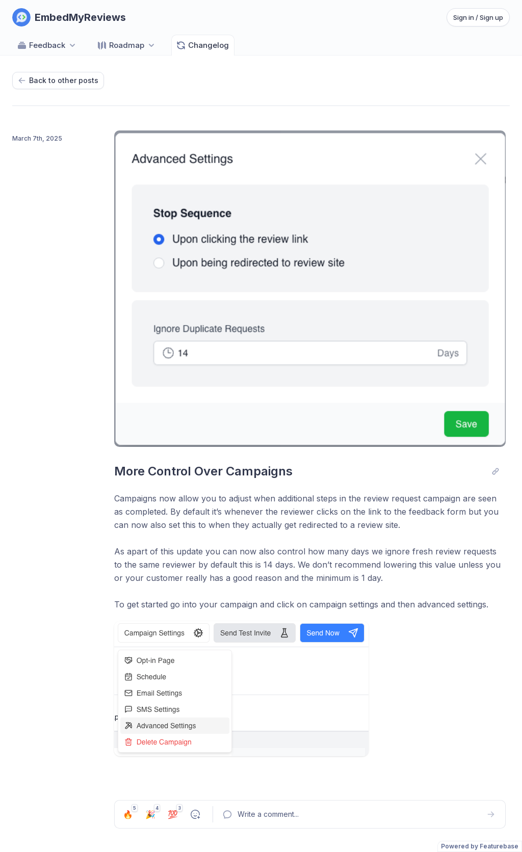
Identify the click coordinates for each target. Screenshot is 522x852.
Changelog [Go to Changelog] (202, 45)
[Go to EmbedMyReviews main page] (69, 17)
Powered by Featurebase (479, 846)
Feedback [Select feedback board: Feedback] (47, 45)
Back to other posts (58, 80)
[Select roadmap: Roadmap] (126, 45)
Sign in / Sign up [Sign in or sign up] (478, 17)
